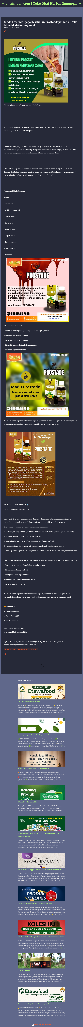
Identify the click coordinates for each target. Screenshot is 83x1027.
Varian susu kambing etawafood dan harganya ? (33, 1004)
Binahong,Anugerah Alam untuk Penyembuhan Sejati (35, 735)
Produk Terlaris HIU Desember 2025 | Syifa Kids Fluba (35, 903)
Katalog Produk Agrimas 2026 (27, 802)
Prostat (34, 649)
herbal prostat (10, 649)
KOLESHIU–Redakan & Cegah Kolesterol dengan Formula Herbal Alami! (41, 937)
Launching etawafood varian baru (29, 701)
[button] (5, 31)
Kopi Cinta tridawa (24, 970)
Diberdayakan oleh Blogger (41, 1024)
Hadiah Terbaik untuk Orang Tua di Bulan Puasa (33, 768)
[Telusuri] (80, 3)
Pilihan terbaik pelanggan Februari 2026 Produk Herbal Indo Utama (40, 870)
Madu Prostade (23, 649)
